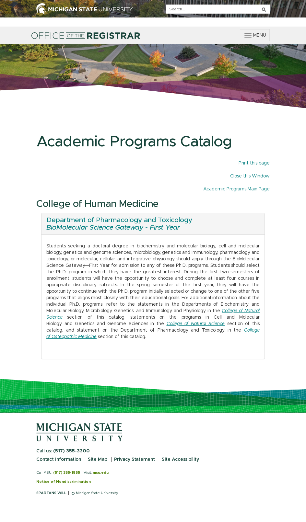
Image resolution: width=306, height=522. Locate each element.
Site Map (97, 459)
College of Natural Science (196, 324)
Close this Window (250, 176)
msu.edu (101, 472)
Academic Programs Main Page (236, 189)
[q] (218, 9)
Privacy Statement (134, 459)
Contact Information (58, 459)
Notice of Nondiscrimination (63, 481)
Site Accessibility (180, 459)
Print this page (254, 163)
